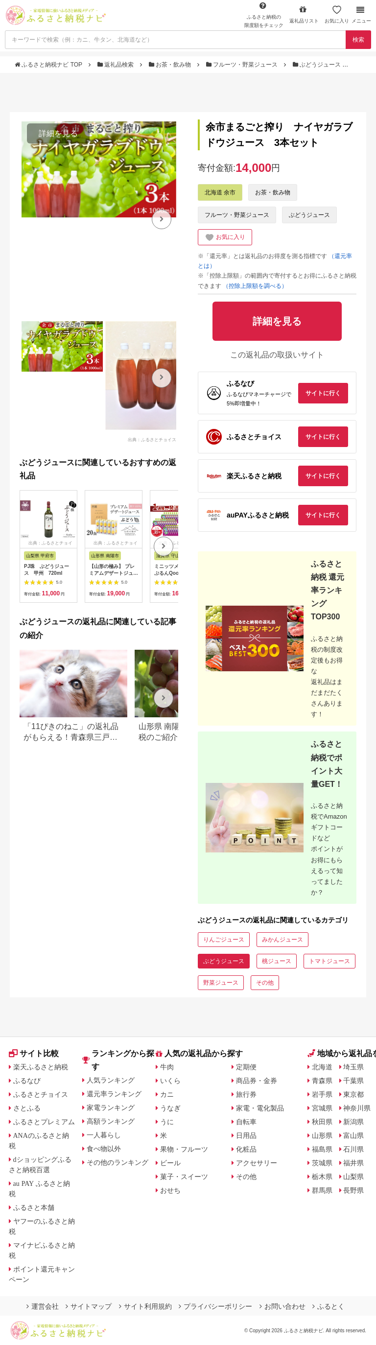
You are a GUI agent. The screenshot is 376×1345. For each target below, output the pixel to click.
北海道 (322, 1066)
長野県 (353, 1190)
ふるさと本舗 (33, 1207)
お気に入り (337, 14)
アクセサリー (256, 1162)
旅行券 (246, 1094)
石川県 (353, 1149)
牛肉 (167, 1066)
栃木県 (322, 1176)
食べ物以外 (104, 1148)
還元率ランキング (114, 1093)
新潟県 (353, 1121)
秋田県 (322, 1121)
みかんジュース (282, 939)
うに (167, 1121)
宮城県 (322, 1108)
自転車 (246, 1121)
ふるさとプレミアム (44, 1121)
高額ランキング (111, 1121)
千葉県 (353, 1080)
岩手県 (322, 1094)
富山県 (353, 1135)
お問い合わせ (282, 1306)
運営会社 (42, 1306)
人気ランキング (111, 1080)
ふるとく (328, 1306)
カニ (167, 1094)
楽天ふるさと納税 (40, 1066)
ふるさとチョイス (40, 1094)
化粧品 (246, 1149)
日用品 (246, 1135)
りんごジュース (223, 939)
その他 (265, 982)
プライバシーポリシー (215, 1306)
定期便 (246, 1066)
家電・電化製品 (260, 1108)
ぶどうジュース (318, 64)
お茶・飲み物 (171, 64)
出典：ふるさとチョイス (152, 439)
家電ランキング (111, 1107)
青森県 (322, 1080)
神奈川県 (357, 1108)
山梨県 (353, 1176)
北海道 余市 (220, 192)
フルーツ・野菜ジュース (243, 64)
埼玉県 (353, 1066)
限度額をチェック (263, 14)
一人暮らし (104, 1135)
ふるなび (27, 1080)
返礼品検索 (116, 64)
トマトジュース (329, 961)
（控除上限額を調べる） (255, 286)
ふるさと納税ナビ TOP (49, 64)
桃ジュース (276, 961)
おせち (170, 1190)
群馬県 (322, 1190)
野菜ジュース (220, 982)
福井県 (353, 1162)
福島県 (322, 1149)
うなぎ (170, 1108)
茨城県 (322, 1162)
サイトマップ (89, 1306)
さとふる (27, 1108)
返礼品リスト (304, 14)
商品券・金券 (256, 1080)
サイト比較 (34, 1053)
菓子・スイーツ (184, 1176)
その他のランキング (117, 1162)
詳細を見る (58, 133)
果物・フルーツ (184, 1149)
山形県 (322, 1135)
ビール (170, 1162)
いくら (170, 1080)
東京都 (353, 1094)
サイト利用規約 (145, 1306)
